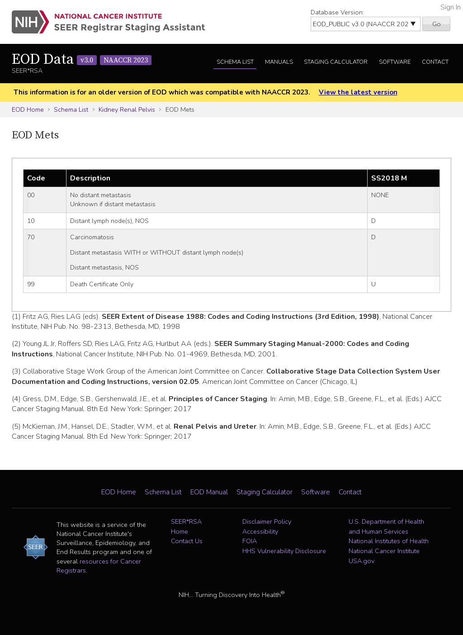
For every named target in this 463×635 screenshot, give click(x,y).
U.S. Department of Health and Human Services (386, 526)
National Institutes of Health (389, 540)
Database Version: (337, 12)
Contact (435, 62)
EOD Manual (209, 492)
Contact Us (187, 540)
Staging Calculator (336, 62)
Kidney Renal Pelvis (127, 109)
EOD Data (81, 60)
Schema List (235, 62)
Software (395, 62)
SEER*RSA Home (186, 526)
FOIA (249, 540)
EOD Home (28, 109)
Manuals (279, 62)
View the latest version (358, 92)
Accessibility (260, 531)
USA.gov (361, 560)
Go (436, 23)
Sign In (450, 7)
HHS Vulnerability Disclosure (284, 550)
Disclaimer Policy (266, 521)
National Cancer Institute (384, 550)
